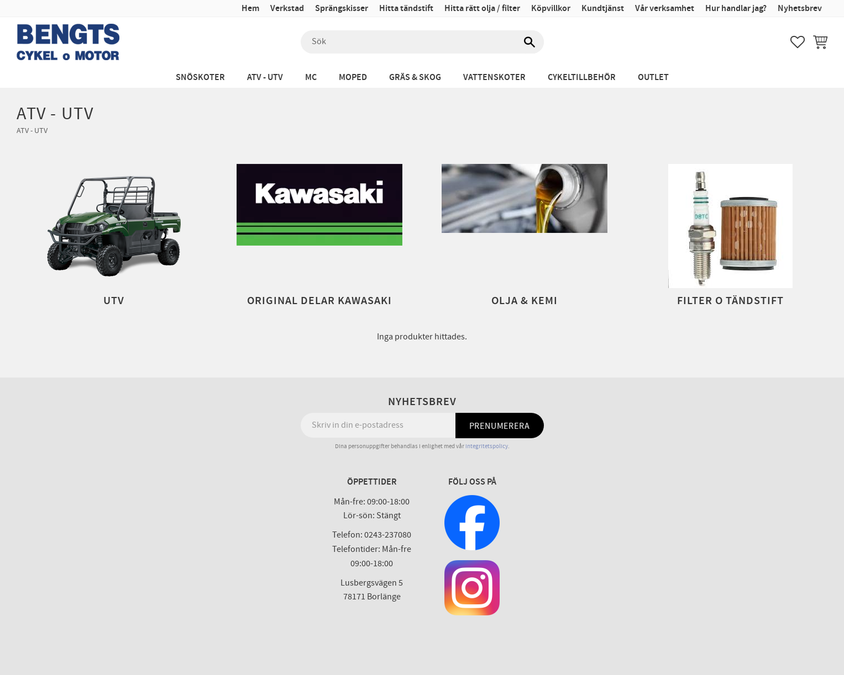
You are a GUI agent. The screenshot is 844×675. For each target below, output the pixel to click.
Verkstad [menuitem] (287, 8)
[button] (797, 42)
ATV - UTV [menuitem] (265, 77)
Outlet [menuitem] (653, 77)
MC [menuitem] (311, 77)
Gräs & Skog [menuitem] (415, 77)
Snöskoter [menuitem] (200, 77)
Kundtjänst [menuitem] (602, 8)
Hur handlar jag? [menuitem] (736, 8)
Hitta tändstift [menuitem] (406, 8)
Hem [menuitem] (250, 8)
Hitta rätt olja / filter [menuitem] (482, 8)
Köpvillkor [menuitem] (550, 8)
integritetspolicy (486, 446)
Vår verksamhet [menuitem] (664, 8)
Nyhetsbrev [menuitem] (800, 8)
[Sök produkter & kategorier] (422, 42)
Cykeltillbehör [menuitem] (582, 77)
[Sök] (530, 42)
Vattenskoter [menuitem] (494, 77)
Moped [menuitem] (353, 77)
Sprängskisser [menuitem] (341, 8)
